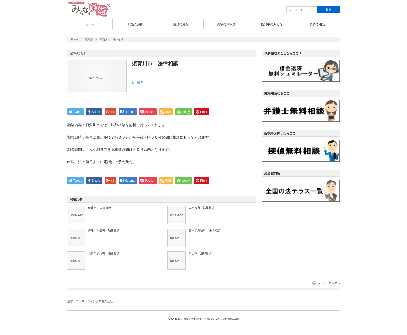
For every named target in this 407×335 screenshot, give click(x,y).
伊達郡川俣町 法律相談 (103, 230)
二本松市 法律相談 (201, 207)
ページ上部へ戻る (328, 282)
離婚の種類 (181, 24)
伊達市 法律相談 (99, 207)
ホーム (90, 24)
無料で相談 (317, 24)
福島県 (89, 39)
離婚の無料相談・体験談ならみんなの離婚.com (211, 318)
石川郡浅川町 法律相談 (103, 253)
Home (74, 39)
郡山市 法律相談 (200, 253)
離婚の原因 (135, 24)
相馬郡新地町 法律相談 (204, 230)
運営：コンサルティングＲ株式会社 (90, 301)
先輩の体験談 (226, 24)
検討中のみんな (272, 24)
